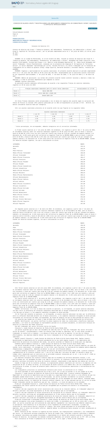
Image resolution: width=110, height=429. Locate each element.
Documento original (17, 28)
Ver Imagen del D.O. (93, 28)
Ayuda (15, 426)
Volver (14, 6)
